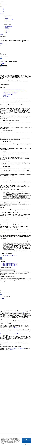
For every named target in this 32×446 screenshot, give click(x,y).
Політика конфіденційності (5, 333)
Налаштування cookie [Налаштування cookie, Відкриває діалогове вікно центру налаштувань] (26, 444)
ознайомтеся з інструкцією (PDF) (18, 312)
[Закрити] (29, 436)
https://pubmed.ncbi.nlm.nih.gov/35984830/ (10, 263)
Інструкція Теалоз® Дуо (9, 19)
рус (3, 8)
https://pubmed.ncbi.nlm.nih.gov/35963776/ (10, 264)
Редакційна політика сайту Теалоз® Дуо (10, 255)
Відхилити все (26, 441)
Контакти (6, 27)
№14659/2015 (12, 349)
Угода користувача (13, 333)
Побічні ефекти (7, 21)
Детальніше (2, 4)
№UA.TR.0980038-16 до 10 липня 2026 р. (17, 348)
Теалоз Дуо (2, 231)
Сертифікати (7, 28)
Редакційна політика (6, 96)
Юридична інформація (21, 333)
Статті (6, 30)
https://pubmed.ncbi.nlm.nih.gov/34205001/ (10, 265)
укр (3, 9)
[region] (16, 440)
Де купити (2, 13)
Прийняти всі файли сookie (26, 439)
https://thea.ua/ (16, 327)
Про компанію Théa (8, 26)
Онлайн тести (7, 31)
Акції (6, 32)
